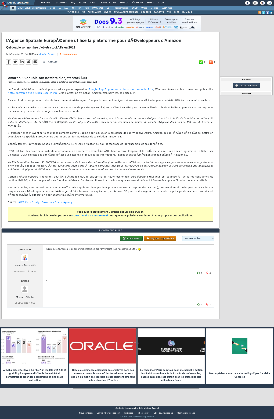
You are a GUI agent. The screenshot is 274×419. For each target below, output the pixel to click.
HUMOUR (187, 12)
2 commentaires (68, 56)
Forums (46, 2)
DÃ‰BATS (159, 12)
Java (87, 8)
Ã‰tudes (137, 2)
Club (161, 2)
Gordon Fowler (47, 56)
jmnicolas (25, 256)
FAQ (72, 2)
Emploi (123, 2)
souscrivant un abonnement (90, 218)
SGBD (135, 8)
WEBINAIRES (94, 12)
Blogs (82, 2)
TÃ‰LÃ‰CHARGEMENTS (126, 12)
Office (144, 8)
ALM (66, 8)
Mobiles (154, 8)
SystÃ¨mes (167, 8)
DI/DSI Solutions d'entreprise (32, 8)
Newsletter (108, 2)
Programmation (121, 8)
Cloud (52, 8)
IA (60, 8)
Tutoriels (60, 2)
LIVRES (107, 12)
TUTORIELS (73, 12)
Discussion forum (246, 85)
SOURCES (146, 12)
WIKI (169, 12)
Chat (93, 2)
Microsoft (76, 8)
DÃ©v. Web (97, 8)
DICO (176, 12)
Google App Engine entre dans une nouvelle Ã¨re (120, 91)
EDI (108, 8)
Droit (150, 2)
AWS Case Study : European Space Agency (45, 204)
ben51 (25, 287)
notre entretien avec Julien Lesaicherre (33, 95)
